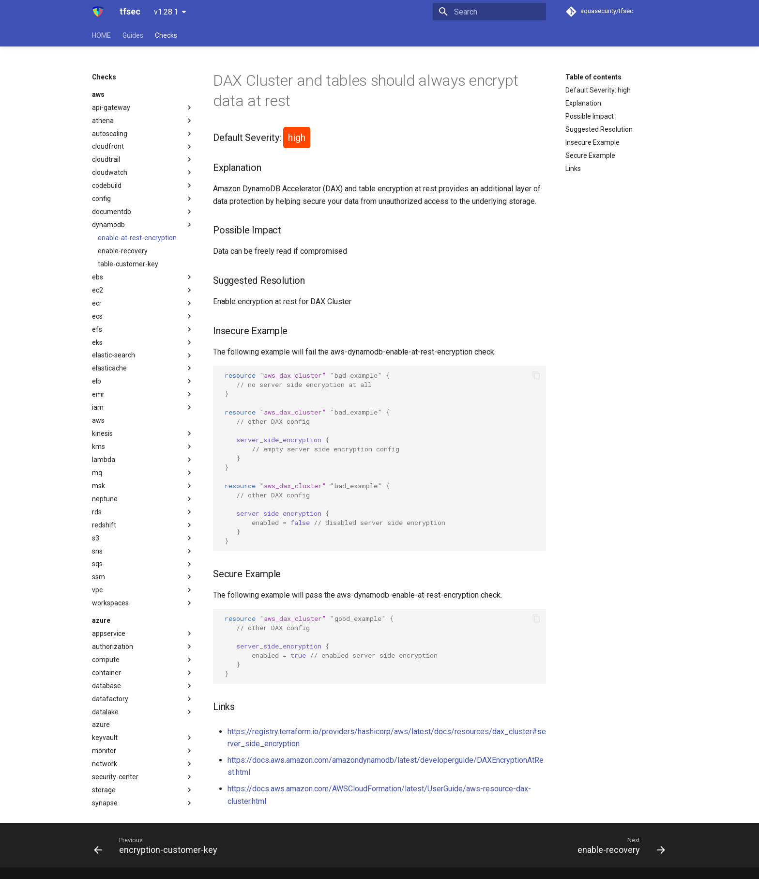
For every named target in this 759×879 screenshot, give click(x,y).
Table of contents (593, 77)
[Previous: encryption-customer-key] (158, 845)
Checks (166, 35)
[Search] (489, 11)
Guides (132, 35)
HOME (101, 35)
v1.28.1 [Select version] (166, 11)
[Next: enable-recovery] (618, 845)
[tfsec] (98, 11)
